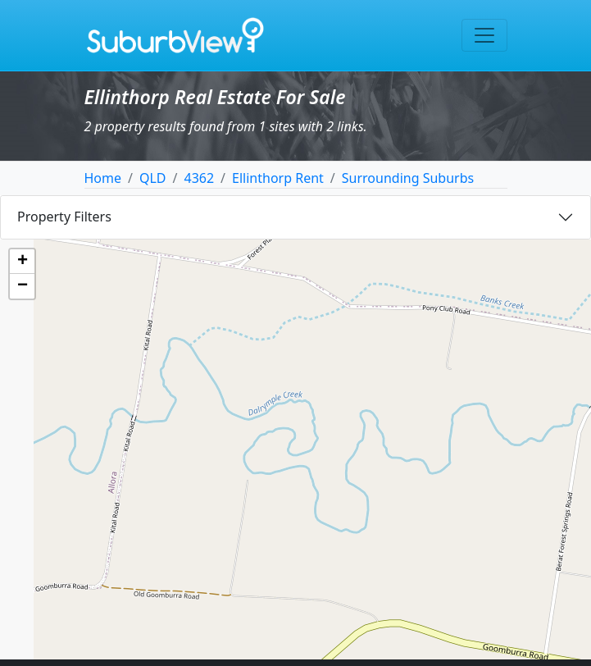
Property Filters (64, 217)
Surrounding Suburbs (408, 178)
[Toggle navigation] (484, 35)
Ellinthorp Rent (278, 178)
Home (103, 178)
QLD (152, 178)
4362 (199, 178)
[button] (22, 261)
